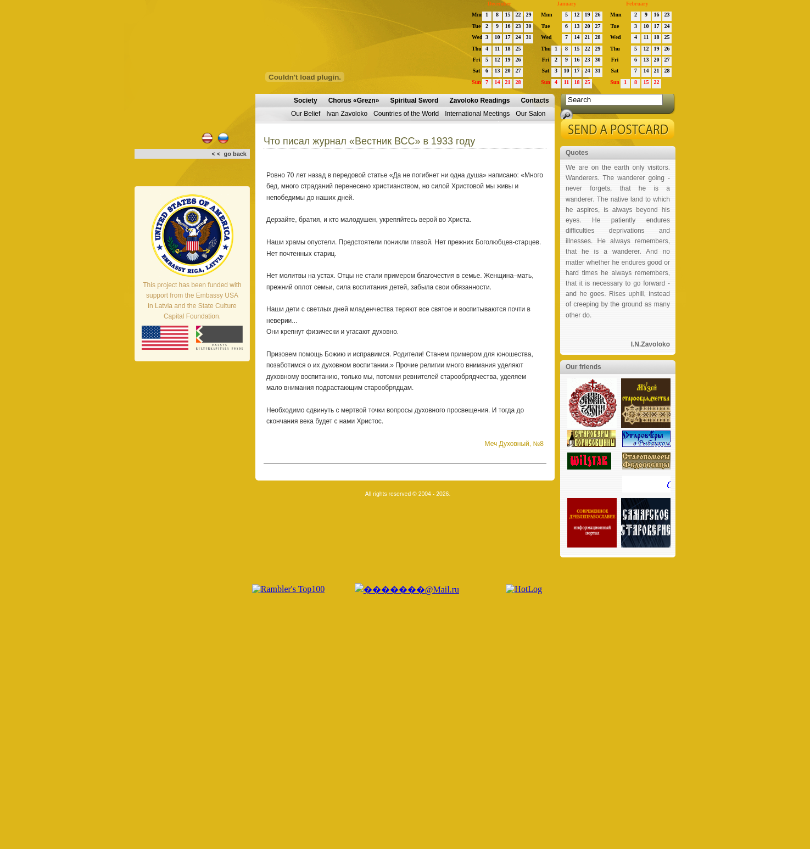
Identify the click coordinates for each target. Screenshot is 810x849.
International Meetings (477, 114)
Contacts (535, 100)
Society (305, 100)
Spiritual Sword (414, 100)
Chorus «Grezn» (353, 100)
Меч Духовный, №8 (514, 444)
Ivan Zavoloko (346, 114)
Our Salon (530, 114)
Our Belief (305, 114)
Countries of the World (406, 114)
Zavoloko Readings (479, 100)
